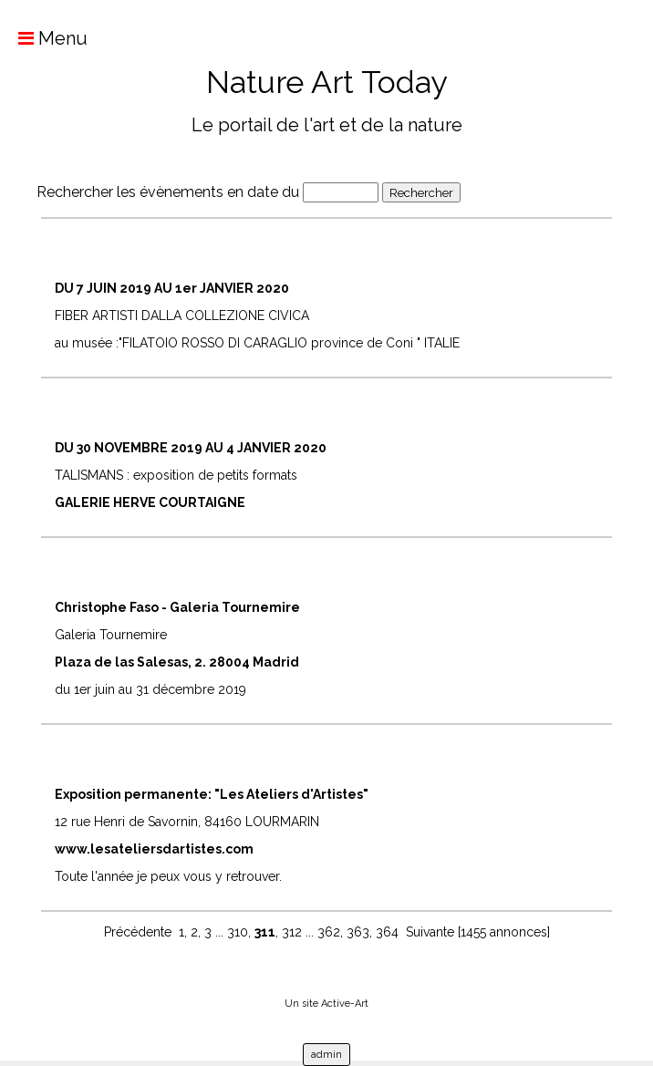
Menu (44, 38)
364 (387, 932)
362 (328, 932)
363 (358, 932)
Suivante (430, 932)
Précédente (137, 932)
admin (326, 1055)
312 (292, 932)
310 (237, 932)
